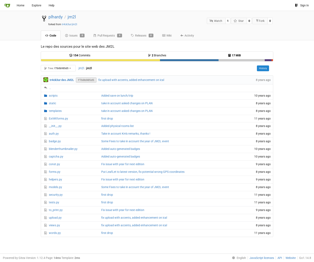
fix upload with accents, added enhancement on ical (131, 80)
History (263, 68)
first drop (107, 118)
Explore (36, 5)
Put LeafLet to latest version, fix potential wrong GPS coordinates (143, 171)
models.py (55, 187)
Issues (75, 35)
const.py (54, 164)
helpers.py (55, 179)
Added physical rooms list (117, 126)
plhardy (55, 16)
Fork (260, 21)
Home (20, 5)
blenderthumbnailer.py (63, 149)
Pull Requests (107, 35)
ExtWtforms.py (58, 118)
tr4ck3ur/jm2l (69, 24)
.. (50, 88)
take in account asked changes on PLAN (127, 103)
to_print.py (56, 210)
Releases (142, 35)
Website (291, 258)
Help (51, 5)
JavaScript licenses (261, 258)
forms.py (54, 171)
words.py (55, 233)
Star (239, 21)
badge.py (55, 141)
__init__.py (55, 126)
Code (50, 35)
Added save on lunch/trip (117, 95)
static (52, 103)
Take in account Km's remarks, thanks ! (125, 133)
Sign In (302, 5)
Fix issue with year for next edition (122, 164)
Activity (187, 35)
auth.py (54, 133)
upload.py (55, 217)
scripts (53, 95)
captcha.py (56, 156)
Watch (215, 21)
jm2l (72, 16)
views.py (54, 225)
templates (55, 111)
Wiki (167, 35)
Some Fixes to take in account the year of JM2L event (135, 141)
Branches (157, 55)
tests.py (54, 202)
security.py (56, 194)
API (280, 258)
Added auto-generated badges (120, 149)
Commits (79, 55)
